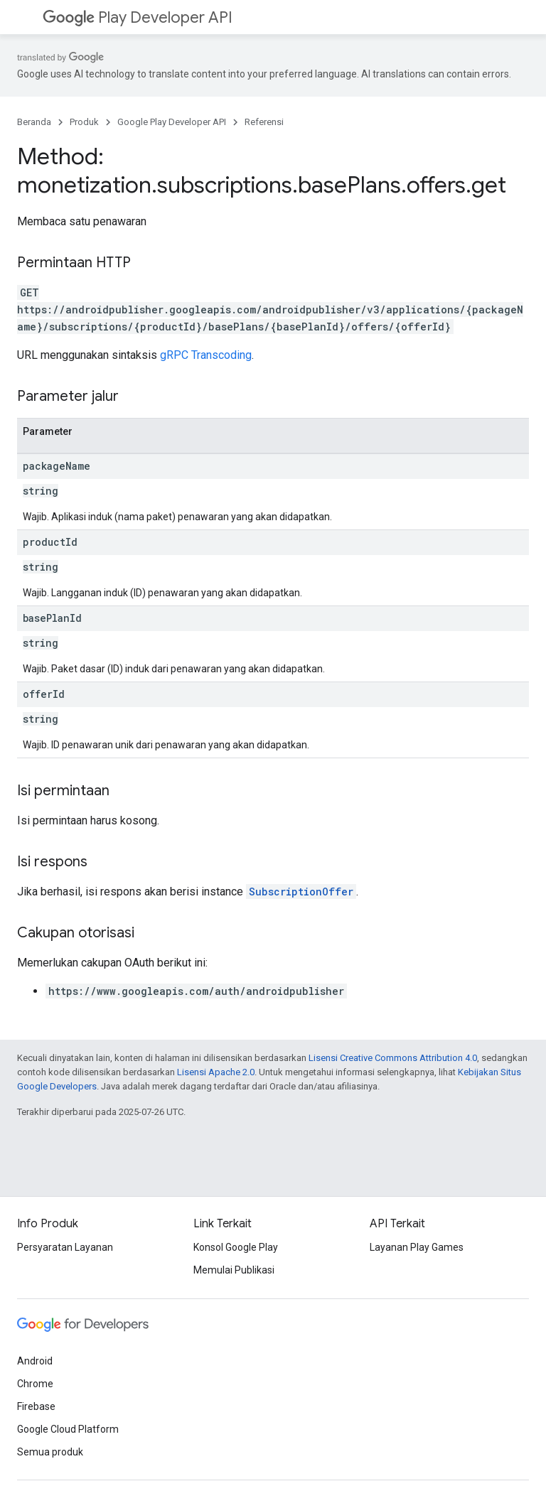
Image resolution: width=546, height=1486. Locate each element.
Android (35, 1361)
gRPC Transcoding (206, 355)
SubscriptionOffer (301, 891)
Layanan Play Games (417, 1247)
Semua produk (50, 1452)
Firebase (36, 1406)
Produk (84, 122)
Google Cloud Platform (68, 1429)
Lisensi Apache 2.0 (216, 1072)
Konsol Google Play (235, 1247)
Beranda (34, 122)
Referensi (264, 122)
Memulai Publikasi (233, 1270)
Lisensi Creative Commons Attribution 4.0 (393, 1057)
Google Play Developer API (171, 122)
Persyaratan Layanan (65, 1247)
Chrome (35, 1383)
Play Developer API (137, 17)
